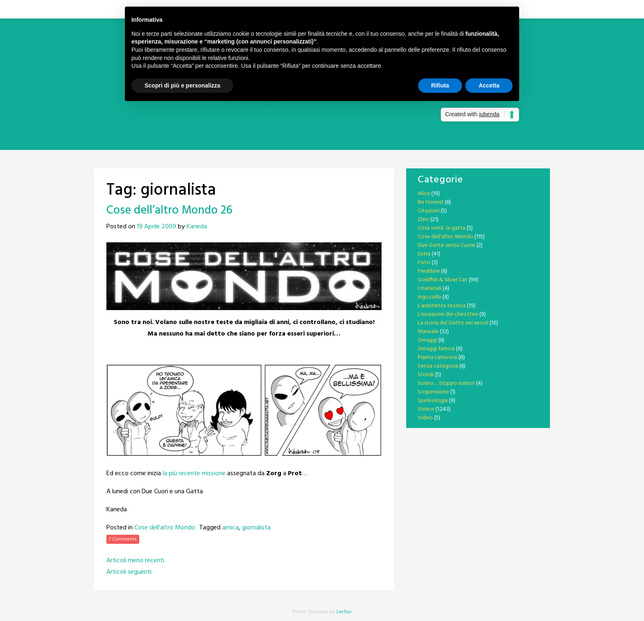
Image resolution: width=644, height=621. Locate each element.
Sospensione (433, 392)
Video (425, 418)
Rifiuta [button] (440, 85)
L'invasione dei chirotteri (448, 314)
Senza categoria (438, 366)
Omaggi (427, 340)
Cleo (423, 219)
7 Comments (123, 539)
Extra (424, 254)
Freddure (429, 271)
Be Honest (431, 202)
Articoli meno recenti (135, 560)
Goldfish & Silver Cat (442, 280)
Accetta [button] (488, 85)
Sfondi (426, 375)
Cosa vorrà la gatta (441, 228)
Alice (424, 193)
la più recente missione (194, 473)
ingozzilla (429, 297)
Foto (424, 262)
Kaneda (196, 226)
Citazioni (428, 211)
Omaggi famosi (436, 349)
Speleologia (433, 400)
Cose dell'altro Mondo (164, 527)
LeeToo (344, 612)
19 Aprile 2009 (156, 226)
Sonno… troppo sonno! (446, 383)
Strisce (426, 409)
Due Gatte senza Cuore (446, 245)
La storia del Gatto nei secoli (453, 323)
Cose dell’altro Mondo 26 (169, 210)
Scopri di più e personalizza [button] (182, 85)
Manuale (428, 331)
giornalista (256, 527)
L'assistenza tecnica (442, 305)
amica (230, 527)
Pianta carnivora (437, 357)
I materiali (430, 288)
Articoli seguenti (129, 572)
